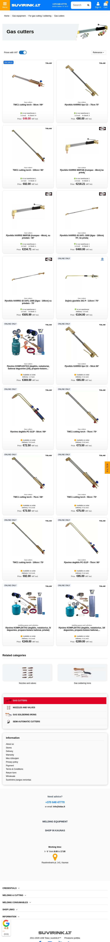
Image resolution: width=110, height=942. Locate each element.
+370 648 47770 (55, 802)
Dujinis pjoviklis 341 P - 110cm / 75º (82, 301)
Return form (11, 773)
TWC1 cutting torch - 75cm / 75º (82, 432)
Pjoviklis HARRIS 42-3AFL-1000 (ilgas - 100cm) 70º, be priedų (82, 236)
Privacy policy (12, 762)
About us (10, 744)
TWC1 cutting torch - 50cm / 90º (28, 105)
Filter (107, 467)
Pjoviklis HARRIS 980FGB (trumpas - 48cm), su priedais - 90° (28, 236)
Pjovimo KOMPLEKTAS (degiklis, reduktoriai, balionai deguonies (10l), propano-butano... (28, 367)
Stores (9, 748)
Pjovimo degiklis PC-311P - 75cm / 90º (82, 562)
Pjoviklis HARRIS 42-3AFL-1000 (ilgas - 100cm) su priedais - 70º (28, 302)
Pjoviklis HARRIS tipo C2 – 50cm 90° (82, 366)
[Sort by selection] (98, 52)
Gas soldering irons (82, 683)
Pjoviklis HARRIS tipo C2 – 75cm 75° (82, 105)
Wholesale (10, 776)
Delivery (9, 751)
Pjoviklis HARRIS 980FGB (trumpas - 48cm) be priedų (82, 171)
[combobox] (81, 5)
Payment (10, 765)
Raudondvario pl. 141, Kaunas (55, 862)
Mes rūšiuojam (12, 758)
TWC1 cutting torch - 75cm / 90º (28, 497)
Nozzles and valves (27, 683)
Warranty (10, 755)
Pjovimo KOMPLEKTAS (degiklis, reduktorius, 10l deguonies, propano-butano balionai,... (82, 629)
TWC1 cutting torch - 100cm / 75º (28, 562)
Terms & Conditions (14, 769)
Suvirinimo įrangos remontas (18, 780)
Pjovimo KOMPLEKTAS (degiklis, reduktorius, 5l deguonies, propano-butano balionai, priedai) (28, 629)
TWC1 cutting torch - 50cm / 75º (82, 497)
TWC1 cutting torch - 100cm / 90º (28, 170)
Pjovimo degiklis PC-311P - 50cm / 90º (28, 432)
